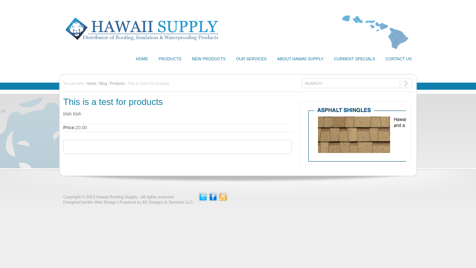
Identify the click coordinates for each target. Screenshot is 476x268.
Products (169, 59)
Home (142, 59)
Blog (103, 84)
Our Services (251, 59)
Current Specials (354, 59)
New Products (208, 59)
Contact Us (399, 59)
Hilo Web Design (101, 202)
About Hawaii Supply (300, 59)
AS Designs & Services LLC (167, 202)
